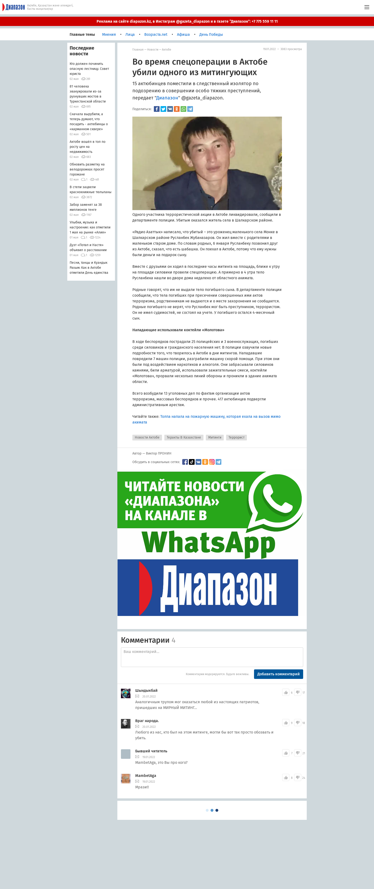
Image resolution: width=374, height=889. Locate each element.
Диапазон (167, 98)
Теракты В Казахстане (184, 437)
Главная (138, 49)
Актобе (166, 49)
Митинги (214, 437)
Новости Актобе (147, 437)
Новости (152, 49)
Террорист (236, 437)
